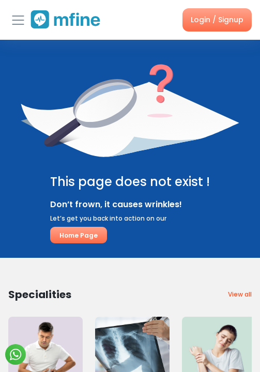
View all (240, 294)
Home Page (78, 235)
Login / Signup (217, 19)
